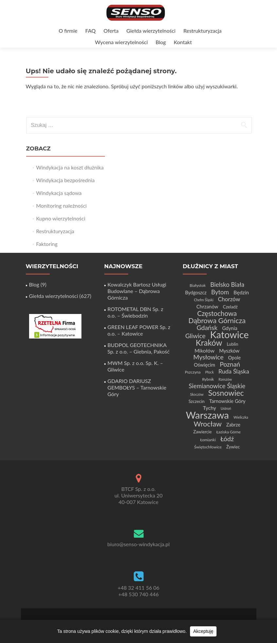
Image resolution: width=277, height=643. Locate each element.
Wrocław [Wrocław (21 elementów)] (207, 424)
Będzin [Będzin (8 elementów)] (241, 292)
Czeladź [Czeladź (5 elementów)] (230, 306)
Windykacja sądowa (58, 193)
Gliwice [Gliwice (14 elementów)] (195, 335)
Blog (161, 42)
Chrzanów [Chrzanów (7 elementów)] (207, 306)
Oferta (110, 30)
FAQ (90, 30)
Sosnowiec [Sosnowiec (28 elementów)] (226, 392)
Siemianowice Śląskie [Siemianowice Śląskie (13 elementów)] (217, 386)
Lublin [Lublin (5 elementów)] (232, 344)
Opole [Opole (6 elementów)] (234, 357)
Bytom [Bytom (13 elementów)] (220, 292)
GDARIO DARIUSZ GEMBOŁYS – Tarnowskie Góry (137, 387)
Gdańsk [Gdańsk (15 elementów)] (207, 327)
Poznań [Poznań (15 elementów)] (230, 364)
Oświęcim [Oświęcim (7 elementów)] (204, 365)
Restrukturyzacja (202, 30)
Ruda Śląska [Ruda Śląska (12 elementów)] (233, 371)
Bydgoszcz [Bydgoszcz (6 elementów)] (196, 292)
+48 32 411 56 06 (139, 587)
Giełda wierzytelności (151, 30)
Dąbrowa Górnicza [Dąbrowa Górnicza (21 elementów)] (217, 320)
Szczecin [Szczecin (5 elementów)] (196, 401)
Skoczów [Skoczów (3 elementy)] (196, 394)
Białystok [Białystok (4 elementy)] (198, 285)
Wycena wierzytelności (121, 42)
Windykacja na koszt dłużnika (70, 167)
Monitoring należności (61, 205)
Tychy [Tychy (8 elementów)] (209, 408)
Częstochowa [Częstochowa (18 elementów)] (217, 313)
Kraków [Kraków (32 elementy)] (209, 342)
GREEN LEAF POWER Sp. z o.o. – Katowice (139, 330)
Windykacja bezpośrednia (65, 180)
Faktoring (47, 244)
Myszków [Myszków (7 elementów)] (229, 351)
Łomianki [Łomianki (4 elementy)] (208, 439)
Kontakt (183, 42)
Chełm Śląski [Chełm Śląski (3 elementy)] (204, 300)
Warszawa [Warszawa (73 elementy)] (207, 415)
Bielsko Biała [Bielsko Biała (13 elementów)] (227, 284)
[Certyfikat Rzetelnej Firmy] (55, 325)
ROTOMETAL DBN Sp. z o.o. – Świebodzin (135, 312)
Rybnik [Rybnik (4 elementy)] (208, 379)
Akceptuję (203, 631)
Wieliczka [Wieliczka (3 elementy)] (241, 417)
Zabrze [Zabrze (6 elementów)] (233, 424)
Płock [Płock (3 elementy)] (209, 372)
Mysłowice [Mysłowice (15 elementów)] (208, 357)
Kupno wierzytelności (60, 218)
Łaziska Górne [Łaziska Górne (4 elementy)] (228, 431)
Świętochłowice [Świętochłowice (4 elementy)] (208, 446)
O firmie (68, 30)
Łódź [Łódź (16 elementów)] (227, 439)
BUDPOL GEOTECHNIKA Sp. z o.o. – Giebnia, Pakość (139, 348)
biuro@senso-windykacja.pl (138, 544)
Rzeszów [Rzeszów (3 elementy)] (225, 379)
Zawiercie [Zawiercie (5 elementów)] (202, 431)
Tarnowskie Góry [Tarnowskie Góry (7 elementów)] (227, 401)
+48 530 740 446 (138, 594)
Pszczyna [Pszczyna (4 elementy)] (192, 372)
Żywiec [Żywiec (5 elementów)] (233, 446)
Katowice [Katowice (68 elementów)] (229, 334)
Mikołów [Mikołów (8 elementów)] (205, 350)
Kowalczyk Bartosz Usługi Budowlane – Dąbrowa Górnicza (137, 291)
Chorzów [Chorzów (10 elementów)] (229, 299)
